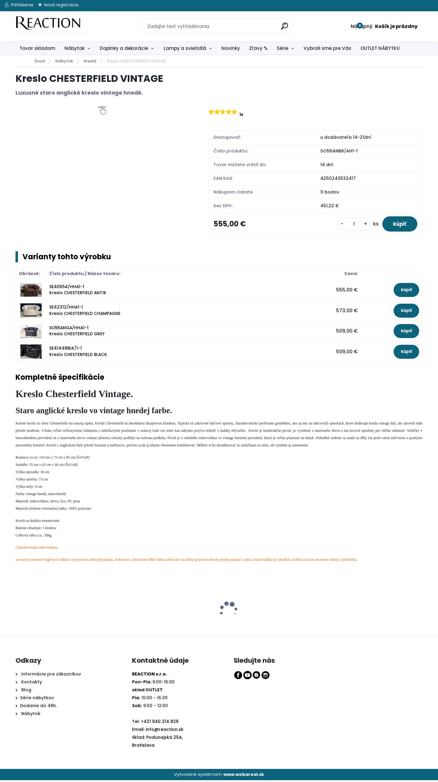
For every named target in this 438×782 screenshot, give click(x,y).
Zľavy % (258, 48)
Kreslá (90, 61)
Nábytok (74, 48)
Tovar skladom (37, 48)
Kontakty (31, 684)
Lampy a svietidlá (185, 48)
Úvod (39, 61)
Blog (25, 692)
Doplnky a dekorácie (124, 48)
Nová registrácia (61, 5)
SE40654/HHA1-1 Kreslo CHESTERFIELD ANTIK (77, 291)
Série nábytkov (37, 699)
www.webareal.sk (243, 776)
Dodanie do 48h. (38, 707)
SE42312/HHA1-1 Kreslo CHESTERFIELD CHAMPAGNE (84, 312)
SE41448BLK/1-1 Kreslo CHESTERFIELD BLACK (78, 353)
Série (282, 48)
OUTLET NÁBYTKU (380, 48)
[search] (281, 23)
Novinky (230, 48)
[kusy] (350, 225)
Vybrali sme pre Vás (327, 48)
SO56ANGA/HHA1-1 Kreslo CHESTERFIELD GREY (77, 332)
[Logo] (53, 26)
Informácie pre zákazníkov (50, 676)
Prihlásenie (22, 5)
